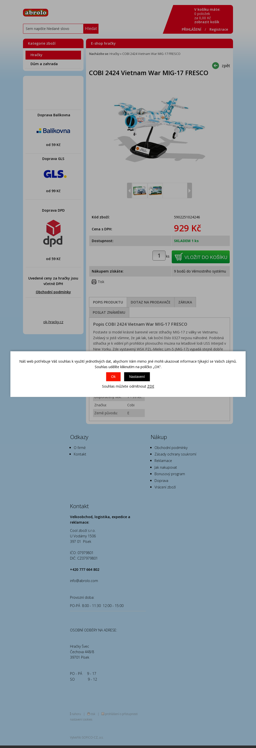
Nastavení (137, 377)
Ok (113, 377)
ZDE (150, 386)
